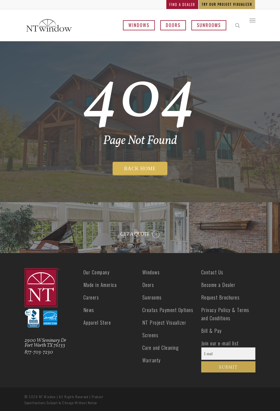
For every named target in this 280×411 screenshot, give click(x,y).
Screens (150, 335)
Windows (138, 25)
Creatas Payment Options (168, 309)
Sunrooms (209, 25)
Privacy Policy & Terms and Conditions (225, 314)
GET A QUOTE (135, 234)
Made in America (100, 284)
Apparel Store (97, 322)
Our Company (96, 272)
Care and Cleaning (160, 347)
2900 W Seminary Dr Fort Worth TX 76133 (45, 343)
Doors (173, 25)
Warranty (151, 360)
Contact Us (212, 272)
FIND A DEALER (182, 4)
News (88, 309)
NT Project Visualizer (164, 322)
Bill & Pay (211, 330)
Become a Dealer (218, 284)
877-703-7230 (39, 352)
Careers (91, 297)
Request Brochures (220, 297)
